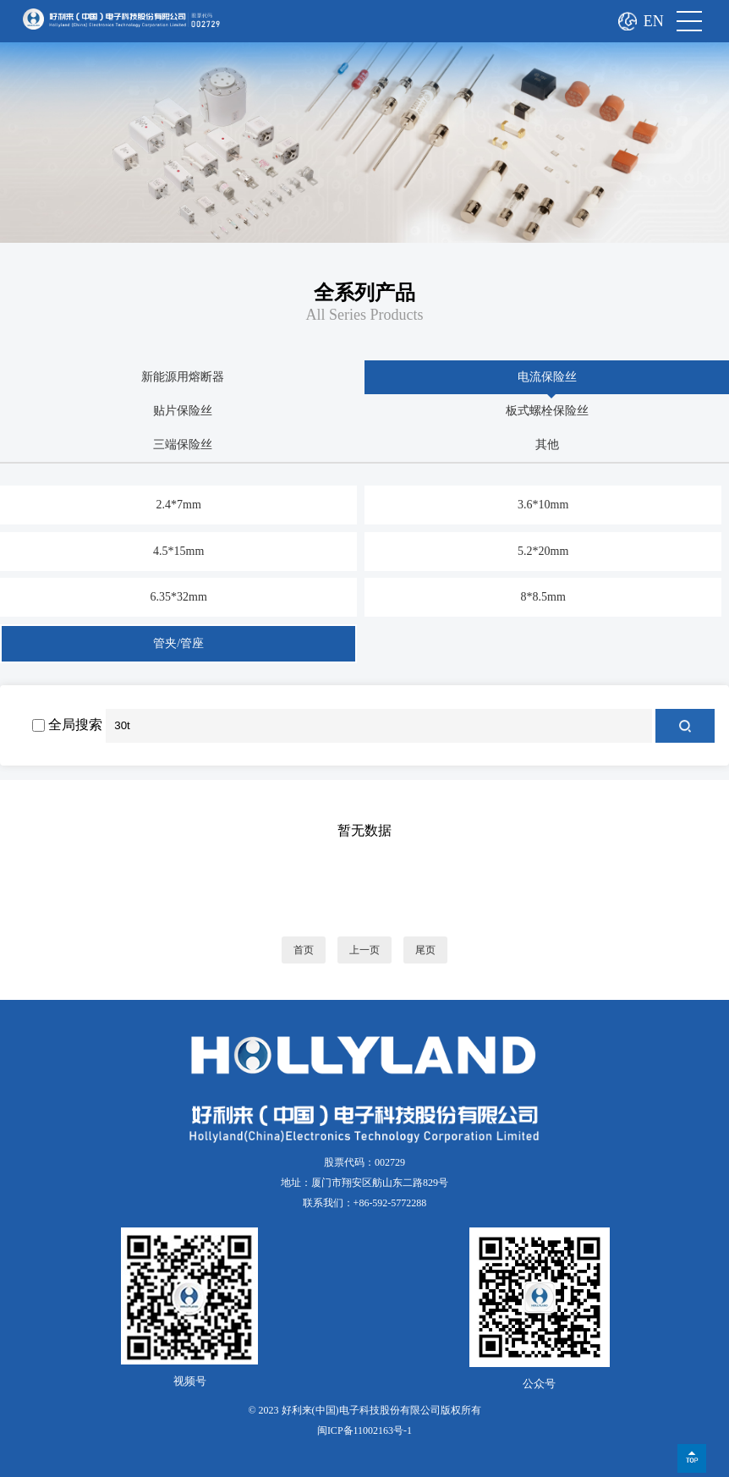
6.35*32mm (179, 596)
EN (654, 21)
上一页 (364, 950)
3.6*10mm (543, 504)
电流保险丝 (547, 377)
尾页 (425, 950)
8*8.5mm (543, 596)
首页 (303, 950)
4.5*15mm (178, 551)
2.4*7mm (178, 504)
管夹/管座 (178, 643)
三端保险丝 (182, 444)
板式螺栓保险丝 (547, 410)
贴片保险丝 (182, 410)
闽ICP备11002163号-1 (364, 1430)
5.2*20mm (543, 551)
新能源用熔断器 (182, 377)
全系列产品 (364, 293)
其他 (547, 444)
